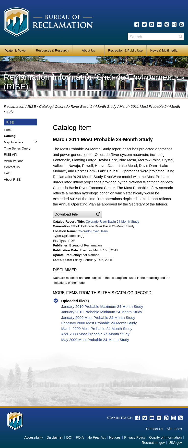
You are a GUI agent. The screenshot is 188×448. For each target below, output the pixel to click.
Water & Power (16, 50)
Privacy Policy (134, 437)
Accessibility (33, 437)
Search (180, 36)
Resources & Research (52, 50)
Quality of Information (165, 437)
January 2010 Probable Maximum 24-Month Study (102, 306)
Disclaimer (54, 437)
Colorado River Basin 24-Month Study (86, 106)
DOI (69, 437)
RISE (31, 106)
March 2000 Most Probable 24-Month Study (96, 328)
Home (8, 130)
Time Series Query (17, 148)
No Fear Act (96, 437)
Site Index (174, 429)
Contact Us (12, 167)
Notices (115, 437)
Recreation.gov (153, 443)
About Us (88, 50)
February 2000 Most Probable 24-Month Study (99, 323)
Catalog (45, 106)
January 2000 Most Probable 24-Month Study (98, 317)
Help (7, 173)
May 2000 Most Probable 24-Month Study (95, 340)
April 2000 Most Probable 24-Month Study (95, 334)
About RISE (12, 179)
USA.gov (175, 443)
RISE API (10, 154)
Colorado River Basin (93, 231)
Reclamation (14, 106)
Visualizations (13, 161)
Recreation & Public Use (125, 50)
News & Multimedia (163, 50)
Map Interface (14, 142)
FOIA (80, 437)
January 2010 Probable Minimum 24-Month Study (101, 312)
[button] (77, 214)
